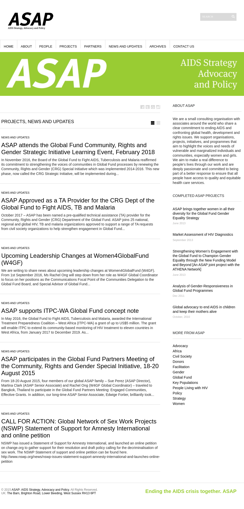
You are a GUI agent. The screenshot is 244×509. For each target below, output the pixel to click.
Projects (68, 46)
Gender (178, 372)
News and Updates (125, 46)
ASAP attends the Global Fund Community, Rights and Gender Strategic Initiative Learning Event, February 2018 (78, 148)
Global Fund (182, 377)
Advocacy (180, 346)
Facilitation (181, 367)
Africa (177, 351)
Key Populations (185, 383)
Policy (177, 393)
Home (9, 46)
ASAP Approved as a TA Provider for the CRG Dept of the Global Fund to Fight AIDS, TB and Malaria (77, 204)
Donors (178, 362)
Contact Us (183, 46)
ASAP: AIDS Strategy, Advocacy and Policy (40, 489)
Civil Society (182, 356)
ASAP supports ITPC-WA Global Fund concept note (70, 310)
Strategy (179, 398)
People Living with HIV (190, 388)
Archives (157, 46)
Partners (93, 46)
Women (179, 404)
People (45, 46)
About (26, 46)
